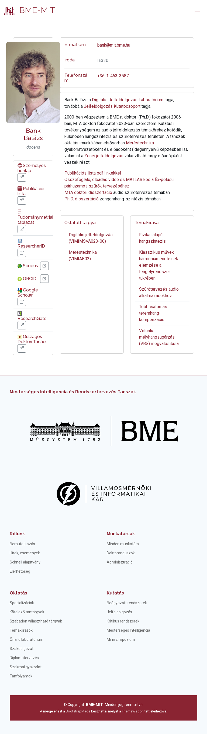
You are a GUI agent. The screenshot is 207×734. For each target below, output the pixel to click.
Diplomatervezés (24, 658)
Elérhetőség (20, 571)
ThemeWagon (133, 711)
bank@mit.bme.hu (113, 45)
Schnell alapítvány (25, 562)
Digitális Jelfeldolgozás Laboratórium (127, 99)
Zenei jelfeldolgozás (103, 155)
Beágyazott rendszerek (127, 603)
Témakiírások (21, 630)
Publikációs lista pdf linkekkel (92, 173)
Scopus (28, 265)
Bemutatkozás (22, 544)
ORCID (27, 278)
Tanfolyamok (21, 676)
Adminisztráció (120, 562)
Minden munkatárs (123, 544)
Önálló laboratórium (26, 639)
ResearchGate (32, 316)
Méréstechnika (140, 142)
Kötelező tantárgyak (27, 612)
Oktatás (18, 593)
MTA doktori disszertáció (88, 192)
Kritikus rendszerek (123, 621)
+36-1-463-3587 (113, 75)
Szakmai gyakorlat (26, 667)
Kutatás (115, 593)
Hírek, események (25, 553)
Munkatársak (121, 533)
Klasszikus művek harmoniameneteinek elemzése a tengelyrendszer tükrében (158, 265)
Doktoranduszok (121, 553)
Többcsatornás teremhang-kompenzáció (153, 313)
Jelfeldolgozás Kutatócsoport (112, 106)
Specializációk (22, 603)
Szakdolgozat (21, 648)
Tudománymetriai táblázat (35, 217)
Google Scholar (28, 292)
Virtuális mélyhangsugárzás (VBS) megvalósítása (159, 337)
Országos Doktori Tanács (32, 339)
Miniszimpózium (121, 639)
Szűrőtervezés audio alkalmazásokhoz (159, 292)
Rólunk (17, 533)
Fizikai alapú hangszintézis (152, 238)
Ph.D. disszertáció (81, 198)
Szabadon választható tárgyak (36, 621)
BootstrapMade (78, 711)
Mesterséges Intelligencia (128, 630)
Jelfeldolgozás (119, 612)
